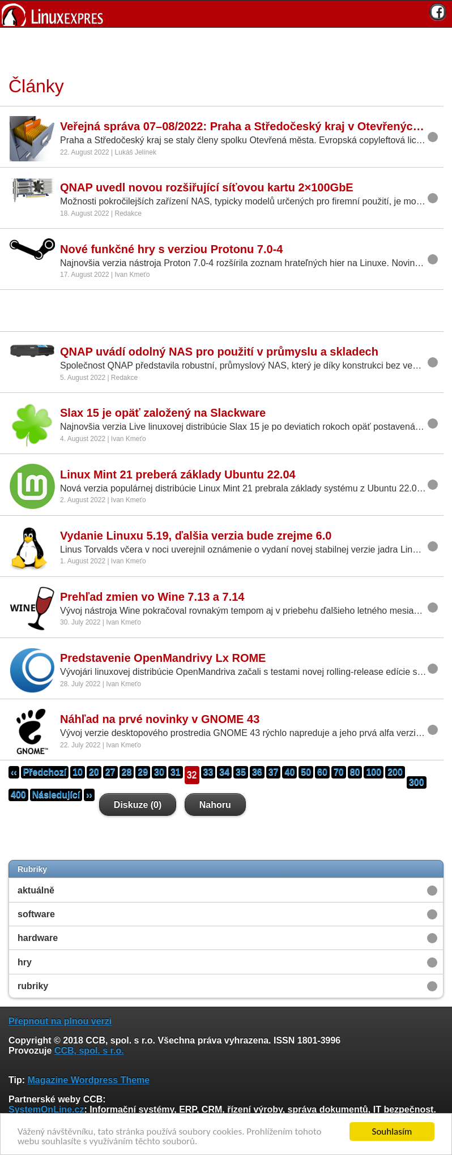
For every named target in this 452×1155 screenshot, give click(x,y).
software (36, 914)
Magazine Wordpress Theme (88, 1080)
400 (18, 794)
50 (306, 772)
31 (175, 772)
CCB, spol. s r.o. (89, 1050)
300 (416, 782)
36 (257, 772)
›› (89, 794)
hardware (38, 938)
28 (127, 772)
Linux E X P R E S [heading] (226, 14)
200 (395, 772)
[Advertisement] (222, 50)
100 (373, 772)
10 (78, 772)
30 (159, 772)
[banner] (226, 14)
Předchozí (44, 772)
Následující (56, 794)
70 (339, 772)
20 (94, 772)
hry (25, 962)
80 (355, 772)
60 (322, 772)
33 (208, 772)
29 (143, 772)
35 (241, 772)
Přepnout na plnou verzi (60, 1021)
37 (273, 772)
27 (110, 772)
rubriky (33, 986)
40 (289, 772)
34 (224, 772)
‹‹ (14, 772)
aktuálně (36, 890)
